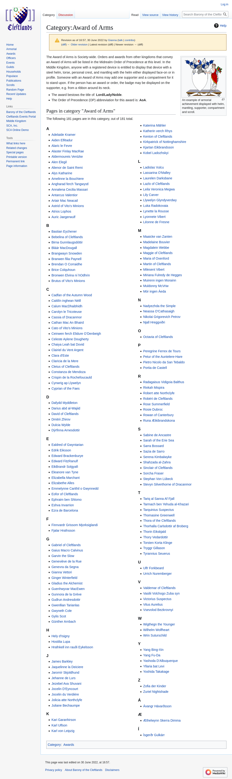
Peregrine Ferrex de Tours (161, 351)
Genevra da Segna (65, 567)
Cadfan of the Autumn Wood (71, 295)
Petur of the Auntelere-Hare (162, 356)
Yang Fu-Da (151, 655)
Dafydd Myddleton (64, 403)
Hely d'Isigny (60, 636)
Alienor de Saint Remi (66, 167)
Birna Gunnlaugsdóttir (66, 242)
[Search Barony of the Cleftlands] (205, 14)
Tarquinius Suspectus (158, 510)
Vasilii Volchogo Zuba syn (161, 593)
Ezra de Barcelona (64, 510)
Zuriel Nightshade (155, 691)
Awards (68, 744)
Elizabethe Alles (62, 483)
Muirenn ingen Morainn (159, 280)
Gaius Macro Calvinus (67, 550)
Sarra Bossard (153, 446)
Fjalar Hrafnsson (63, 530)
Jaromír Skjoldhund (65, 672)
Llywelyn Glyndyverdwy (160, 200)
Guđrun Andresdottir (65, 599)
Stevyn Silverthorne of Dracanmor (167, 484)
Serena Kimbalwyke (157, 457)
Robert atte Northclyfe (158, 393)
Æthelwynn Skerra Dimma (162, 720)
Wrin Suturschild (155, 635)
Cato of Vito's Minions (66, 328)
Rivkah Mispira (153, 387)
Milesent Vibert (153, 269)
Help (219, 25)
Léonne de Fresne (156, 222)
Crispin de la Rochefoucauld (71, 377)
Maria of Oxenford (156, 258)
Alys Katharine (61, 173)
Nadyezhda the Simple (159, 306)
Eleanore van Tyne (64, 472)
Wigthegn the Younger (159, 624)
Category (54, 744)
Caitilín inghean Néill (66, 300)
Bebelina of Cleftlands (67, 237)
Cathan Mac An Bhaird (67, 322)
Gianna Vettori (61, 572)
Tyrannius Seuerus (156, 553)
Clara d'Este (60, 355)
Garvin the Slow (62, 556)
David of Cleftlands (65, 414)
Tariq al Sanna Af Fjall (158, 499)
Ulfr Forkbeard (153, 568)
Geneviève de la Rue (66, 561)
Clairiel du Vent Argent (67, 350)
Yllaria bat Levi (153, 666)
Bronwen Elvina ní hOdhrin (70, 275)
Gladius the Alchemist (66, 583)
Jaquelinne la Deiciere (67, 667)
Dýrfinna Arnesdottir (65, 430)
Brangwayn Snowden (66, 253)
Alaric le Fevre (61, 146)
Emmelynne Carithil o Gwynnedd (74, 488)
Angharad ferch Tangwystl (69, 184)
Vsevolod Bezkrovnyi (158, 610)
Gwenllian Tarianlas (65, 605)
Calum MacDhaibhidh (66, 306)
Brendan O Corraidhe (66, 264)
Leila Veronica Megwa (159, 189)
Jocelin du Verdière (65, 694)
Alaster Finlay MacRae (67, 151)
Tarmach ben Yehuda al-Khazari (166, 504)
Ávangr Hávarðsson (157, 706)
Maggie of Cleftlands (158, 253)
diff (64, 44)
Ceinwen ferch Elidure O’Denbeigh (76, 333)
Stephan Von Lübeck (158, 479)
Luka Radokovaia (155, 205)
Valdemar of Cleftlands (159, 588)
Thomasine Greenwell (158, 515)
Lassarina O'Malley (156, 173)
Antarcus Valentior (64, 195)
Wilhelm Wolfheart (156, 630)
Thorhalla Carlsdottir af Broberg (165, 526)
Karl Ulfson (59, 725)
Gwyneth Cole (61, 611)
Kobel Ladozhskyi (155, 153)
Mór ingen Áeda (154, 291)
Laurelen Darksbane (157, 178)
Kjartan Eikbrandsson (158, 147)
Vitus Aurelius (153, 604)
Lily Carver (151, 195)
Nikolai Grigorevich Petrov (161, 317)
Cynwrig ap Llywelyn (66, 383)
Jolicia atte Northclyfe (66, 700)
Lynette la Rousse (156, 211)
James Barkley (62, 661)
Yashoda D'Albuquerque (160, 661)
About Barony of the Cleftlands (83, 770)
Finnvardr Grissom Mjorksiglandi (74, 525)
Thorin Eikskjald (154, 531)
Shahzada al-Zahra (156, 462)
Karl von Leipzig (62, 731)
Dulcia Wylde (60, 425)
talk (120, 40)
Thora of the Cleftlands (159, 520)
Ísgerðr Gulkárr (153, 735)
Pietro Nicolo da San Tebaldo (164, 362)
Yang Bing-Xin (153, 650)
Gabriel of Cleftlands (66, 545)
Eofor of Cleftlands (64, 494)
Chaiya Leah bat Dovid (67, 344)
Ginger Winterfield (64, 578)
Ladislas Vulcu (153, 167)
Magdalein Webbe (156, 247)
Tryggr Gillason (154, 548)
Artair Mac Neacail (64, 200)
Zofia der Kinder (154, 686)
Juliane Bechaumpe (65, 705)
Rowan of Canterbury (158, 415)
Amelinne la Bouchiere (67, 179)
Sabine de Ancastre (157, 435)
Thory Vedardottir (155, 537)
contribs (129, 40)
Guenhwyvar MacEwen (68, 589)
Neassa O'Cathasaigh (158, 311)
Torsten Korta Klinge (157, 543)
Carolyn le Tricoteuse (66, 312)
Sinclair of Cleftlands (158, 468)
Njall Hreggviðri (154, 322)
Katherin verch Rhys (157, 131)
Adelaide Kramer (63, 134)
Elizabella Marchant (65, 478)
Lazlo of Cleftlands (156, 184)
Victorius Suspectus (157, 599)
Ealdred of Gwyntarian (67, 445)
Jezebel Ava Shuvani (66, 683)
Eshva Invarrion (62, 505)
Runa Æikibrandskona (159, 420)
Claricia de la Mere (64, 361)
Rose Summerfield (156, 404)
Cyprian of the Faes (65, 388)
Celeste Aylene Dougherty (70, 339)
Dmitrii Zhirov (60, 419)
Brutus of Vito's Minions (68, 281)
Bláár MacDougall (64, 248)
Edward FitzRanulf (64, 461)
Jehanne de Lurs (63, 678)
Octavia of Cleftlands (158, 337)
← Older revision (77, 44)
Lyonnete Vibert (154, 217)
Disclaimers (112, 770)
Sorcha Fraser (153, 473)
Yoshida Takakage (156, 671)
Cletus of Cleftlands (65, 366)
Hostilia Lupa (60, 641)
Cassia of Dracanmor (66, 317)
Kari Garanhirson (63, 720)
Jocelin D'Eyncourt (64, 689)
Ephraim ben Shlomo (66, 499)
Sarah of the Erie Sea (158, 440)
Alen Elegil (59, 162)
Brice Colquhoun (63, 270)
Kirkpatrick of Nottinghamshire (164, 142)
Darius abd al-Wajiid (65, 408)
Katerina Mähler (154, 125)
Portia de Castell (155, 368)
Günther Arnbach (63, 621)
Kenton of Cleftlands (157, 136)
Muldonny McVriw (155, 286)
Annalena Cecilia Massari (69, 189)
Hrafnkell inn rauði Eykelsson (72, 647)
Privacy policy (53, 770)
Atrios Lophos (61, 211)
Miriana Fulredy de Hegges (162, 275)
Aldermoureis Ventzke (67, 156)
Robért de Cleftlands (158, 398)
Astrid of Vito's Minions (67, 206)
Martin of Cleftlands (157, 264)
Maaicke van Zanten (157, 236)
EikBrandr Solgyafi (64, 466)
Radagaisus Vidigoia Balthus (163, 382)
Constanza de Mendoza (68, 372)
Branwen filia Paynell (66, 259)
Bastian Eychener (64, 231)
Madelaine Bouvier (156, 242)
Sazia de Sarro (153, 451)
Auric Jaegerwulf (63, 217)
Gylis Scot (58, 616)
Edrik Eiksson (61, 450)
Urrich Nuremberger (157, 573)
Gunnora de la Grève (66, 594)
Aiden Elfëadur (62, 140)
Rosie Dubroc (153, 409)
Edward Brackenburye (67, 456)
